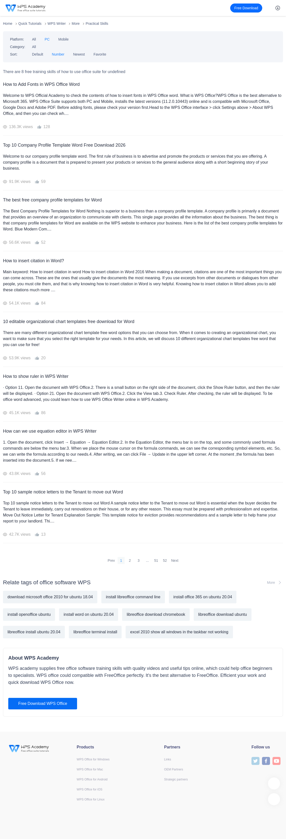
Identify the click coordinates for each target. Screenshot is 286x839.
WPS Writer (57, 24)
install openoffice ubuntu (29, 614)
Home (7, 24)
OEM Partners (173, 769)
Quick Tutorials (30, 24)
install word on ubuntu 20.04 (89, 614)
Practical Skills (97, 24)
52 (165, 560)
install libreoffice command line (133, 597)
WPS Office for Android (92, 779)
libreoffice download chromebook (156, 614)
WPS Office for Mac (90, 769)
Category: (17, 47)
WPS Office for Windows (93, 759)
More (76, 24)
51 (156, 560)
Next (174, 560)
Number (58, 54)
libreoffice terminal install (95, 632)
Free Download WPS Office (42, 703)
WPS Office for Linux (91, 799)
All (34, 39)
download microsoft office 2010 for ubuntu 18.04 (50, 597)
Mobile (63, 39)
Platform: (17, 39)
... (147, 560)
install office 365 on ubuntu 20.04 (202, 597)
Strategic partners (176, 779)
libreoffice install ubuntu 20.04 (34, 632)
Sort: (14, 54)
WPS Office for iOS (89, 789)
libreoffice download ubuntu (222, 614)
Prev (111, 560)
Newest (79, 54)
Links (167, 759)
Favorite (100, 54)
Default (37, 54)
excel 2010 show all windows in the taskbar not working (179, 632)
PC (47, 39)
